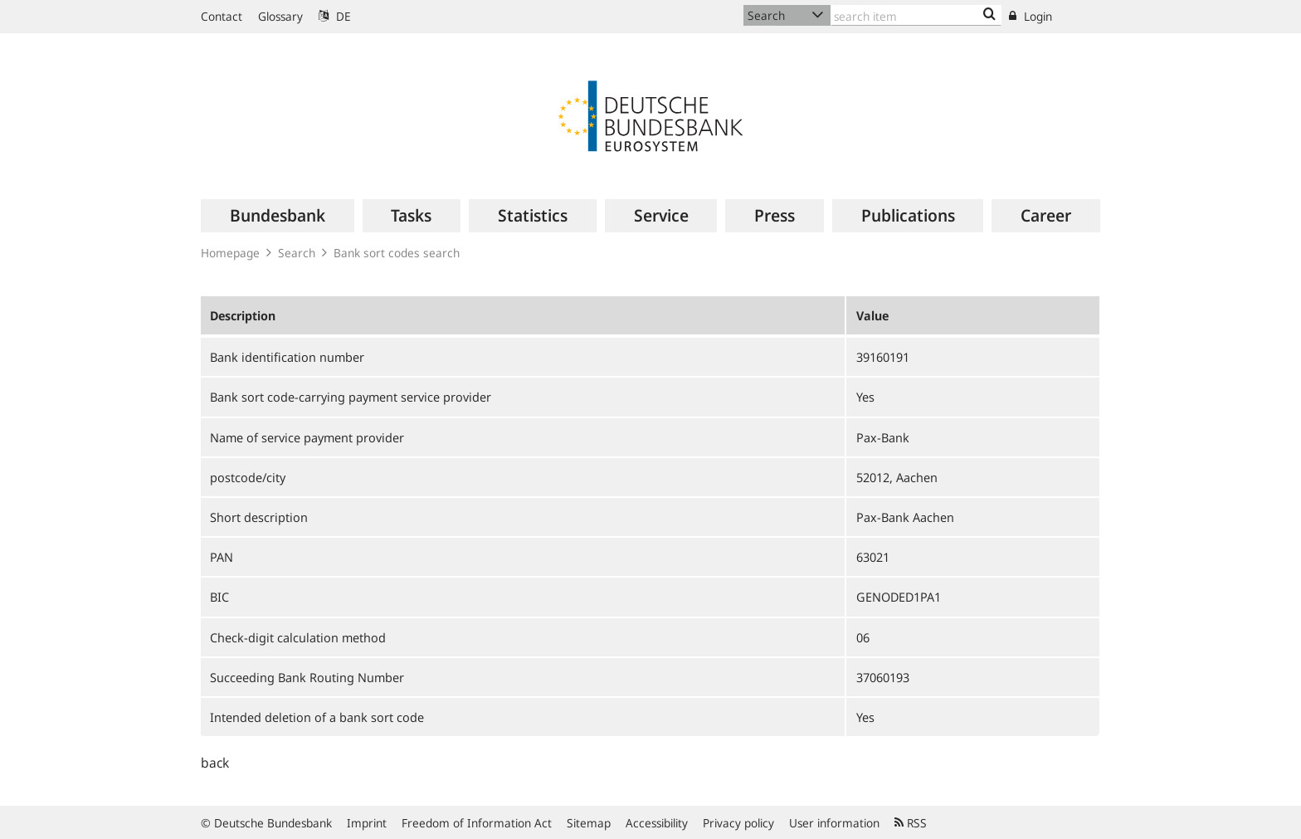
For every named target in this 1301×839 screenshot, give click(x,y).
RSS (910, 823)
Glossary (280, 16)
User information (834, 823)
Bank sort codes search (397, 253)
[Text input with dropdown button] (916, 15)
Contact (221, 16)
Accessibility (657, 823)
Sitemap (589, 823)
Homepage (230, 253)
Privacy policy (738, 823)
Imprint (367, 823)
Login (1030, 16)
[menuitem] (277, 215)
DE (335, 16)
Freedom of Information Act (477, 823)
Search (296, 253)
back (215, 763)
